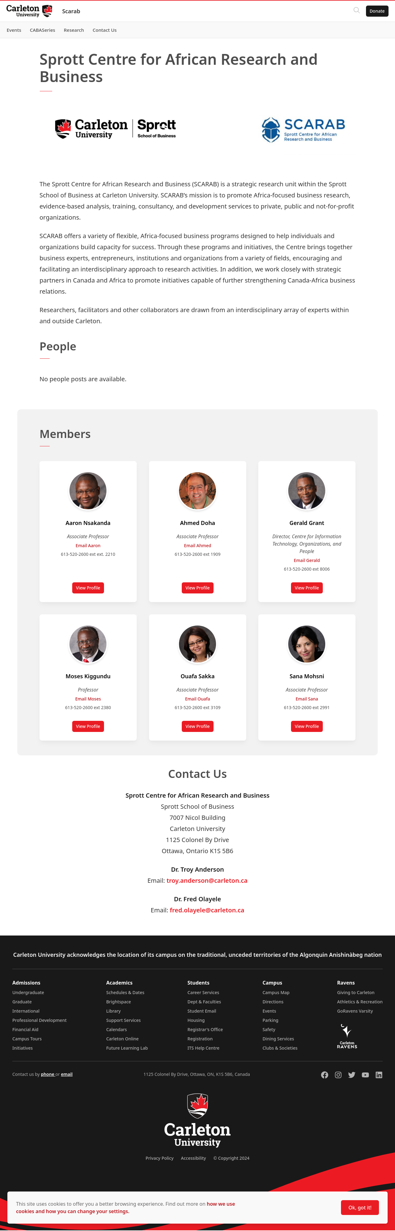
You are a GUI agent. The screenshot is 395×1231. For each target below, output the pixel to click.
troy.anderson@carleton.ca (207, 881)
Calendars (116, 1030)
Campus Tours (27, 1039)
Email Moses (88, 699)
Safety (269, 1030)
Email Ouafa (197, 699)
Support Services (123, 1021)
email (67, 1075)
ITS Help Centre (204, 1048)
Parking (271, 1021)
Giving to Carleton (356, 993)
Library (113, 1011)
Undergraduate (28, 993)
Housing (196, 1021)
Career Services (203, 993)
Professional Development (39, 1021)
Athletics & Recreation (360, 1002)
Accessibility (193, 1159)
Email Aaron (88, 545)
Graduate (22, 1002)
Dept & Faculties (204, 1002)
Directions (273, 1002)
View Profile (90, 589)
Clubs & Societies (280, 1048)
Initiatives (22, 1048)
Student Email (202, 1011)
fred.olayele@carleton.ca (207, 911)
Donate (373, 11)
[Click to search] (353, 11)
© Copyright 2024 (231, 1159)
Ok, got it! (360, 1207)
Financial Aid (25, 1030)
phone (48, 1075)
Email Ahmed (197, 545)
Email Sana (307, 699)
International (26, 1011)
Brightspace (118, 1002)
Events (269, 1011)
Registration (200, 1039)
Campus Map (276, 993)
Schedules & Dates (125, 993)
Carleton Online (122, 1039)
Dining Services (278, 1039)
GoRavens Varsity (355, 1011)
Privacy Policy (159, 1159)
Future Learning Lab (127, 1048)
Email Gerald (307, 560)
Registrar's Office (205, 1030)
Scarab (74, 11)
